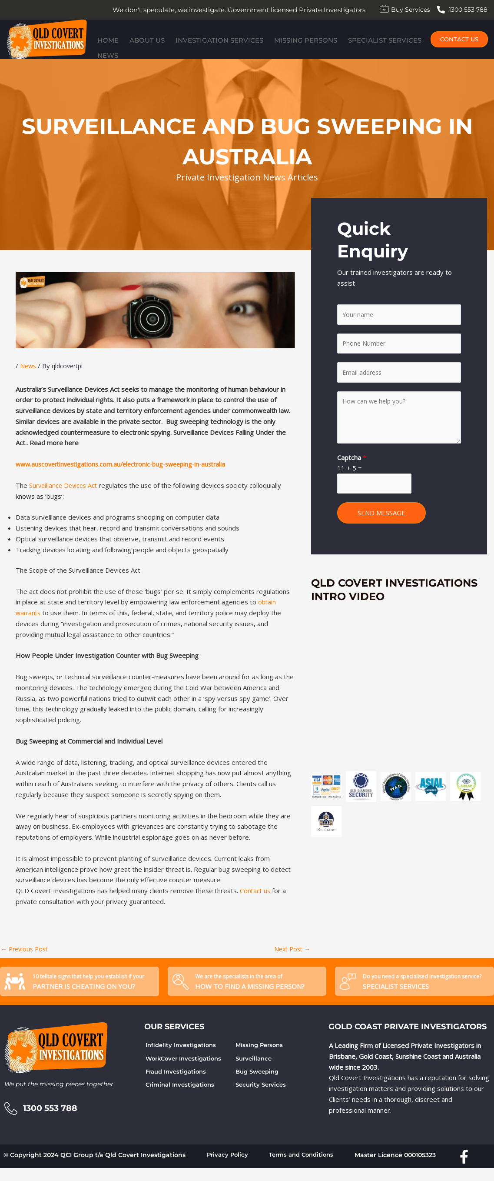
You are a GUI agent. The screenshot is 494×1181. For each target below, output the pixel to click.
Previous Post (26, 959)
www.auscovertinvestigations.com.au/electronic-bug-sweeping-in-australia (127, 474)
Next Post (290, 959)
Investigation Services (206, 50)
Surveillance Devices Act (65, 496)
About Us (138, 50)
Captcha (351, 471)
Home (104, 50)
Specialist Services (361, 50)
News (414, 50)
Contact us (256, 901)
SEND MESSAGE (381, 528)
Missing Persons (287, 50)
